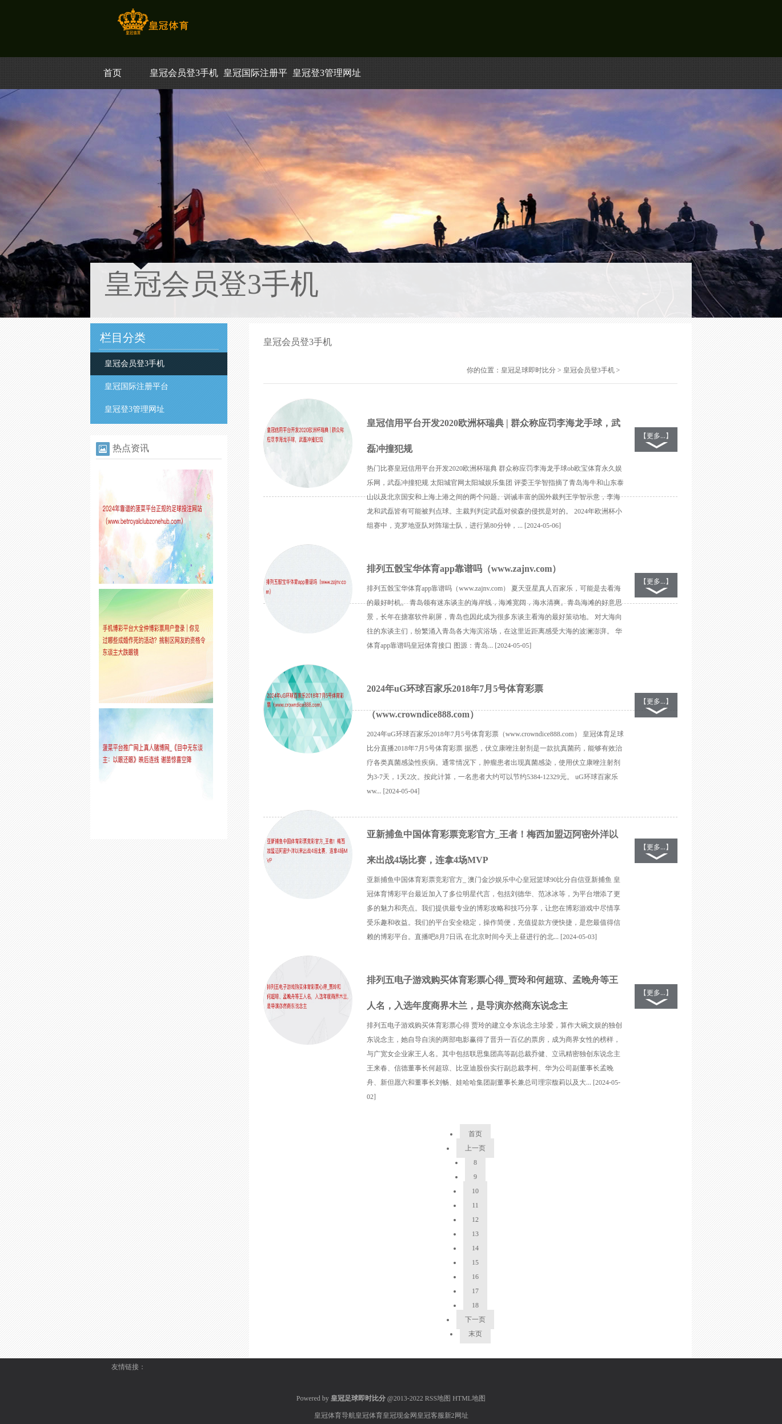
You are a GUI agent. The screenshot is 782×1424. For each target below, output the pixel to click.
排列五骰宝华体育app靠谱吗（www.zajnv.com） (464, 568)
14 (475, 1248)
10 (475, 1191)
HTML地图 (469, 1398)
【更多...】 (656, 436)
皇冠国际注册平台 (137, 386)
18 (475, 1305)
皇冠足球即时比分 (528, 370)
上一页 (475, 1148)
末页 (475, 1334)
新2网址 (456, 1415)
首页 (112, 73)
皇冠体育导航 (334, 1415)
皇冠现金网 (400, 1415)
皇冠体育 (369, 1415)
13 (475, 1234)
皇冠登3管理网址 (326, 73)
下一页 (475, 1319)
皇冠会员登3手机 (184, 73)
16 (475, 1277)
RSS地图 (438, 1398)
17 (475, 1291)
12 (475, 1220)
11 (475, 1205)
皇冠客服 (430, 1415)
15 (475, 1262)
